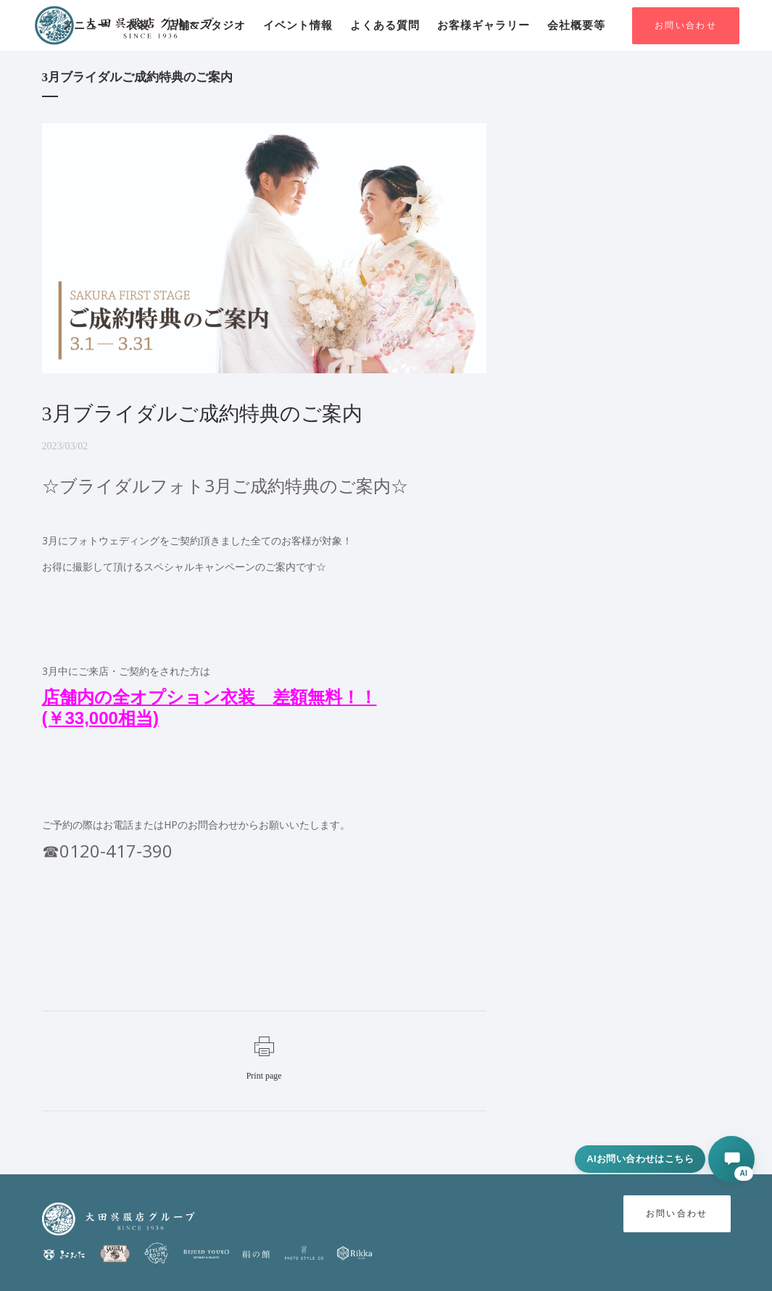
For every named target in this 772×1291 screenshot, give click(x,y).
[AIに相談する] (731, 1159)
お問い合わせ (686, 26)
